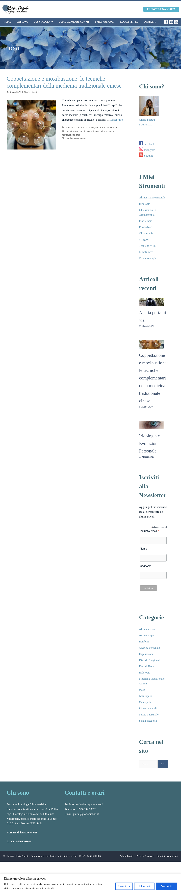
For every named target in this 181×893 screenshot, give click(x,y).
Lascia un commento (75, 138)
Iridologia (144, 203)
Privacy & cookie (145, 856)
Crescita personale (149, 647)
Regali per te (129, 22)
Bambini (144, 641)
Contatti (150, 22)
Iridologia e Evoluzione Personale (149, 443)
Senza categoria (148, 720)
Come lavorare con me (74, 22)
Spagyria (144, 239)
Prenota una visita (161, 9)
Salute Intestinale (149, 714)
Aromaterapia (147, 635)
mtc (78, 134)
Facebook (147, 144)
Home (7, 22)
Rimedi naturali (109, 127)
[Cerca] (163, 764)
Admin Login (126, 856)
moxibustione (68, 134)
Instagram (147, 149)
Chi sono (22, 22)
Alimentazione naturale (152, 197)
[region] (90, 883)
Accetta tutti (166, 886)
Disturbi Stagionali (149, 660)
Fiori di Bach (146, 666)
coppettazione (72, 131)
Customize (123, 886)
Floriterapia (145, 221)
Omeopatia (145, 702)
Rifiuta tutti (144, 886)
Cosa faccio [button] (45, 22)
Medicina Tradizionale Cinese (80, 127)
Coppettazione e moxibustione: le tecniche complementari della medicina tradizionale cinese (153, 378)
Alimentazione (147, 629)
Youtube (146, 155)
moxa (98, 127)
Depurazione (146, 654)
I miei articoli (104, 22)
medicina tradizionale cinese (93, 131)
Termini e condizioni (167, 856)
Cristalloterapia (147, 258)
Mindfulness (146, 252)
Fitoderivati (145, 227)
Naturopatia (145, 696)
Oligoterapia (146, 233)
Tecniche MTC (147, 245)
